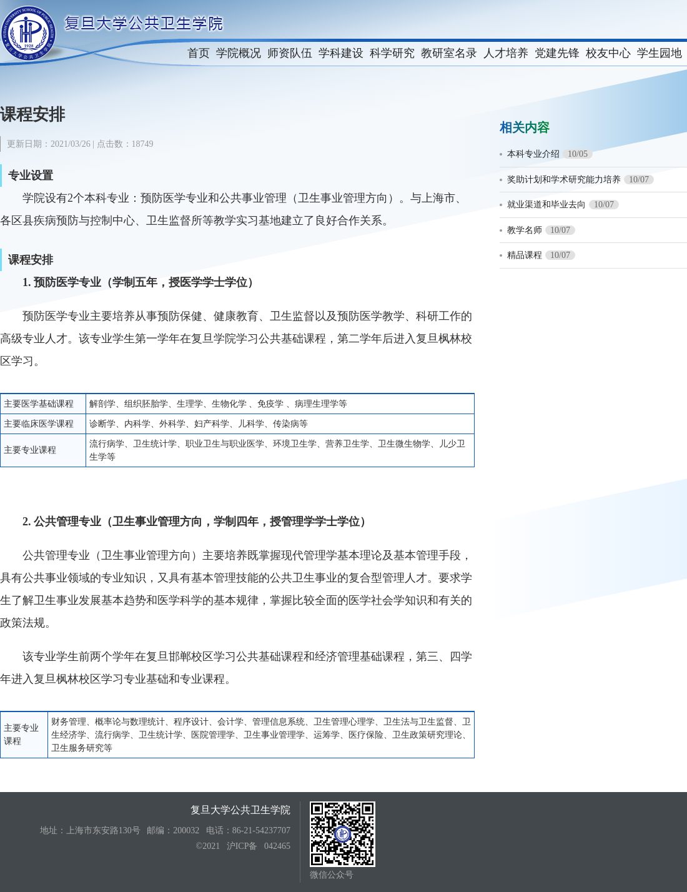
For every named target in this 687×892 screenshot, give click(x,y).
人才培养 (505, 53)
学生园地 (659, 53)
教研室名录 (449, 53)
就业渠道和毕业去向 (546, 204)
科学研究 (392, 53)
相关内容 (525, 127)
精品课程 (524, 255)
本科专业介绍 (533, 154)
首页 (198, 53)
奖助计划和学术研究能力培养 (564, 179)
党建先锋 (557, 53)
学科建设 (341, 53)
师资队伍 (289, 53)
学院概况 (238, 53)
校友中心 (608, 53)
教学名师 (524, 230)
